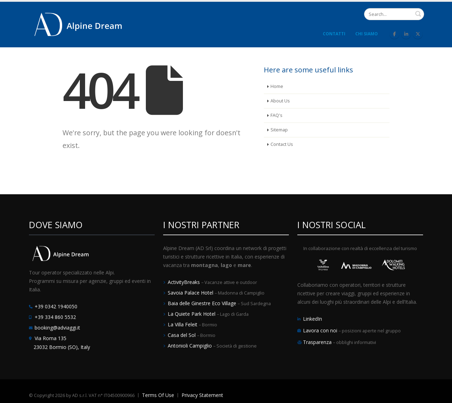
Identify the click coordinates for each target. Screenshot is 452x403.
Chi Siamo (366, 34)
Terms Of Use (158, 395)
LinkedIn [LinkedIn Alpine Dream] (312, 318)
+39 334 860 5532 (55, 317)
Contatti (334, 34)
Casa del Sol (182, 335)
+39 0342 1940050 (56, 306)
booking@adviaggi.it (57, 327)
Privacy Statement (202, 395)
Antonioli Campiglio (190, 345)
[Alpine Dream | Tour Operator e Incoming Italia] (78, 23)
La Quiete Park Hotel (192, 313)
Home (276, 86)
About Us (280, 101)
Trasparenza (318, 342)
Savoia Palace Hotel (191, 292)
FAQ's (276, 115)
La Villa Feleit (183, 324)
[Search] (394, 14)
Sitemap (279, 130)
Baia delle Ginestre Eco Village (203, 303)
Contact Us (281, 144)
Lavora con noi (321, 330)
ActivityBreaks (184, 282)
